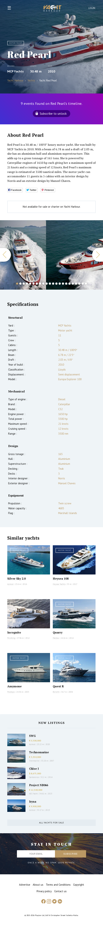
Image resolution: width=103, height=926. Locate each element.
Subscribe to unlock (53, 113)
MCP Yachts (15, 71)
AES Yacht (33, 793)
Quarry (57, 632)
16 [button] (66, 283)
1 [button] (17, 283)
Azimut (10, 584)
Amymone (14, 686)
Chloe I (34, 768)
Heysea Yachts (59, 584)
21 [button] (83, 283)
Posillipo (11, 692)
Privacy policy (44, 891)
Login (91, 8)
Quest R (58, 686)
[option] (23, 255)
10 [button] (46, 283)
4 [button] (27, 283)
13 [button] (56, 283)
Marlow (56, 638)
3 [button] (24, 283)
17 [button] (69, 283)
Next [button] (97, 255)
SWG (32, 736)
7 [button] (37, 283)
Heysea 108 (61, 578)
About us (38, 884)
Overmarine (34, 760)
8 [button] (40, 283)
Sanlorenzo (34, 777)
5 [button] (30, 283)
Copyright (78, 884)
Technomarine (39, 752)
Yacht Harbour (52, 8)
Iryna (32, 801)
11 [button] (50, 283)
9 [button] (43, 283)
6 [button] (33, 283)
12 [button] (53, 283)
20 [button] (79, 283)
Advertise (24, 884)
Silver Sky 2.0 (16, 578)
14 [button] (60, 283)
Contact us (60, 891)
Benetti (56, 692)
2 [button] (20, 283)
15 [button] (63, 283)
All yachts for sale (51, 822)
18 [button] (73, 283)
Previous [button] (5, 255)
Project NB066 (38, 785)
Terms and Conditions (58, 884)
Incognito (14, 632)
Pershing (11, 638)
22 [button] (86, 283)
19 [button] (76, 283)
